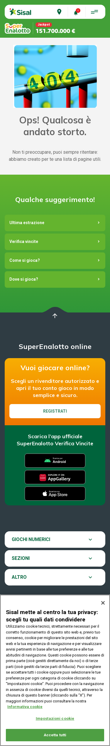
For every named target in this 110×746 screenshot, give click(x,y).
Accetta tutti (55, 735)
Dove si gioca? (23, 279)
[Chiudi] (103, 603)
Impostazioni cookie (55, 719)
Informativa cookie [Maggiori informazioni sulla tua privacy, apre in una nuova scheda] (25, 707)
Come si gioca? (24, 260)
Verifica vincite (23, 241)
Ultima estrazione (26, 222)
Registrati (55, 411)
